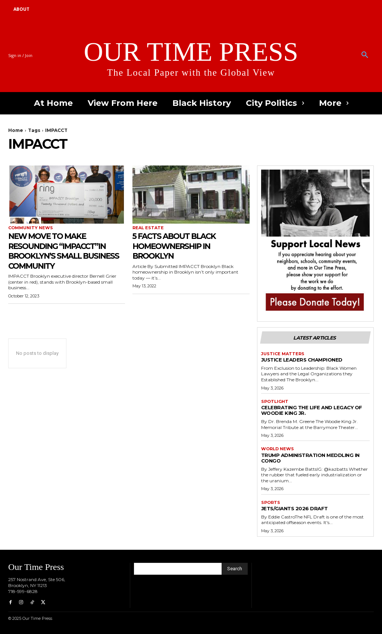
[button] (365, 55)
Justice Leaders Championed (301, 360)
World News (277, 449)
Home (15, 130)
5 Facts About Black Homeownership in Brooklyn (180, 245)
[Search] (235, 569)
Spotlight (274, 401)
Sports (270, 502)
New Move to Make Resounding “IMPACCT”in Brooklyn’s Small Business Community (65, 250)
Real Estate (148, 227)
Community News (30, 227)
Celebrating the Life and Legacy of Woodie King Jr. (311, 410)
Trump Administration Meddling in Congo (310, 458)
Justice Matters (282, 353)
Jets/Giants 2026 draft (294, 508)
